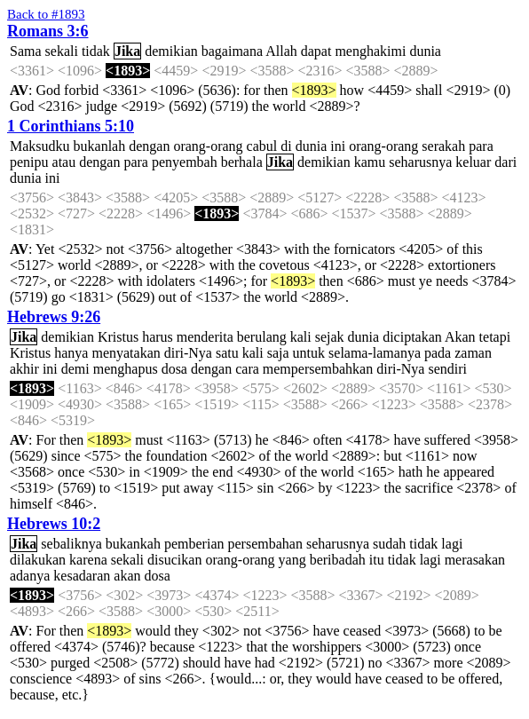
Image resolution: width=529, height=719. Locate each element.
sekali (61, 51)
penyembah (184, 162)
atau (64, 162)
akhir (24, 368)
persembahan (265, 543)
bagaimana (232, 51)
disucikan (174, 559)
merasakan (475, 559)
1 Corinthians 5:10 (70, 126)
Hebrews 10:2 (53, 524)
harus (157, 336)
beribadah (338, 559)
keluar (473, 162)
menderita (205, 336)
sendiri (447, 368)
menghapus (125, 368)
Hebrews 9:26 (53, 317)
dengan (149, 146)
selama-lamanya (374, 352)
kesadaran (81, 575)
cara (247, 368)
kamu (370, 162)
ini (337, 146)
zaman (473, 352)
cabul (262, 146)
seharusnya (420, 162)
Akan (460, 336)
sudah (389, 543)
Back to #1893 (46, 14)
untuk (309, 352)
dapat (316, 51)
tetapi (495, 336)
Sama (26, 51)
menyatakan (125, 352)
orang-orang (207, 146)
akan (127, 575)
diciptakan (412, 336)
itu (376, 559)
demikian (171, 51)
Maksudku (40, 146)
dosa (174, 368)
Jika (127, 51)
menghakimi (370, 51)
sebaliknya (71, 543)
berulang (262, 336)
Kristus (118, 336)
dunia (425, 51)
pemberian (194, 543)
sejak (329, 336)
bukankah (133, 543)
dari (505, 162)
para (481, 146)
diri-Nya (188, 352)
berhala (242, 162)
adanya (30, 575)
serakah (443, 146)
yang (292, 559)
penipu (29, 162)
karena (88, 559)
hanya (71, 352)
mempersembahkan (318, 368)
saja (278, 352)
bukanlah (100, 146)
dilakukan (38, 559)
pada (437, 352)
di (285, 146)
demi (75, 368)
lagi (451, 543)
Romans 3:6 (48, 31)
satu (227, 352)
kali (301, 336)
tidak (96, 51)
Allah (281, 51)
